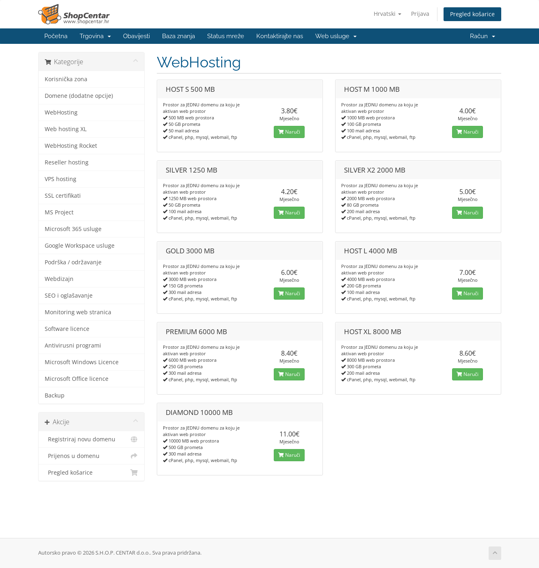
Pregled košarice (472, 14)
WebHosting (61, 112)
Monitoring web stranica (78, 312)
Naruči (289, 131)
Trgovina (95, 36)
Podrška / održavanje (73, 262)
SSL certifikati (63, 195)
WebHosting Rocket (71, 145)
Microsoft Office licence (76, 378)
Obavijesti (136, 36)
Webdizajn (59, 279)
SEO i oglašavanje (69, 295)
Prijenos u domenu (92, 456)
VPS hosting (60, 179)
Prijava (420, 13)
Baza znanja (178, 36)
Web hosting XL (66, 129)
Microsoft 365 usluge (73, 229)
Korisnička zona (66, 79)
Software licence (67, 329)
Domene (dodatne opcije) (79, 95)
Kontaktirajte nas (279, 36)
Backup (55, 395)
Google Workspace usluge (80, 245)
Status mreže (225, 36)
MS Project (59, 212)
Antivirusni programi (73, 345)
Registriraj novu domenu (92, 439)
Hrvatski (387, 13)
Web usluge (336, 36)
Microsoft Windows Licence (82, 362)
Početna (55, 36)
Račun (482, 36)
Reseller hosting (67, 162)
